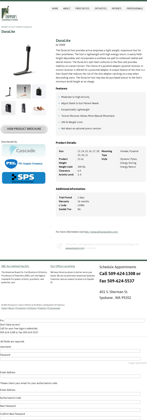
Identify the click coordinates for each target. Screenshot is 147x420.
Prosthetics (82, 8)
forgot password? (137, 363)
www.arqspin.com (74, 248)
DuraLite (28, 27)
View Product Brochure (24, 128)
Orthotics (101, 8)
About (66, 8)
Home (55, 8)
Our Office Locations (62, 266)
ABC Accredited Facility (15, 266)
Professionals (135, 8)
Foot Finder (16, 27)
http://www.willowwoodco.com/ (101, 231)
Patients (116, 8)
